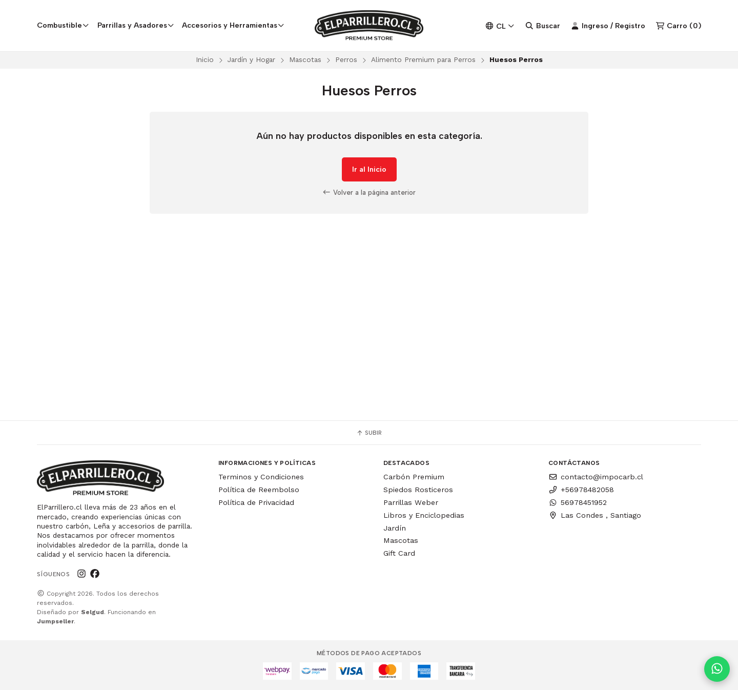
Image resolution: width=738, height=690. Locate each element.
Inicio (205, 59)
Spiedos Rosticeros (418, 489)
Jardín (394, 528)
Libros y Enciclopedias (423, 515)
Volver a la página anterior (369, 192)
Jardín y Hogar (251, 59)
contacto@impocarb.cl (595, 477)
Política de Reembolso (258, 489)
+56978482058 (581, 489)
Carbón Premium (413, 477)
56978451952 (577, 502)
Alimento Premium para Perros (423, 59)
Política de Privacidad (256, 502)
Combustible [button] (63, 25)
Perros (346, 59)
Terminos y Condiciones (261, 477)
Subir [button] (369, 432)
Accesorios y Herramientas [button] (233, 25)
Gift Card (399, 553)
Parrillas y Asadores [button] (135, 25)
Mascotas (305, 59)
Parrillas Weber (410, 502)
